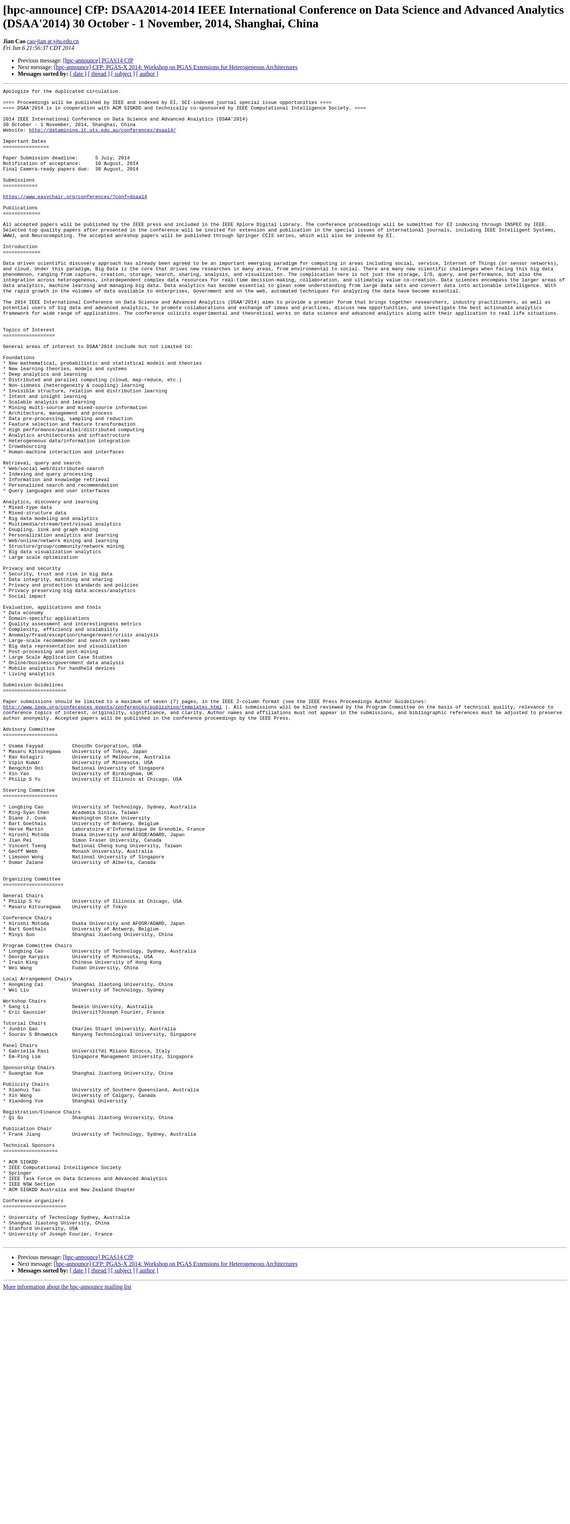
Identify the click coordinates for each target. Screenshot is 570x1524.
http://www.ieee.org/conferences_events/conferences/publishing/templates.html (112, 831)
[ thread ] (99, 74)
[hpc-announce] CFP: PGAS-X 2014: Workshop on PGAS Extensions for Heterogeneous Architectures (176, 67)
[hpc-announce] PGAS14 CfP (98, 60)
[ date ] (78, 74)
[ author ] (147, 74)
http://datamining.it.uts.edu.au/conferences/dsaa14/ (102, 138)
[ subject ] (123, 74)
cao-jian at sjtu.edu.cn (53, 41)
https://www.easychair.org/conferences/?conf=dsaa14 (75, 218)
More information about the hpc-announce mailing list (67, 1517)
